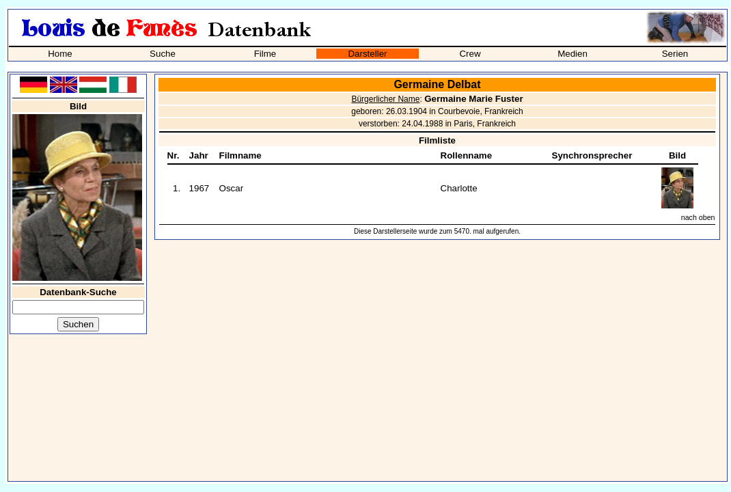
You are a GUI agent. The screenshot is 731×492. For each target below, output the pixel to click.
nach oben (698, 217)
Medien (572, 54)
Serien (675, 54)
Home (60, 54)
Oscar (231, 188)
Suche (163, 54)
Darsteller (367, 54)
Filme (265, 54)
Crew (469, 54)
